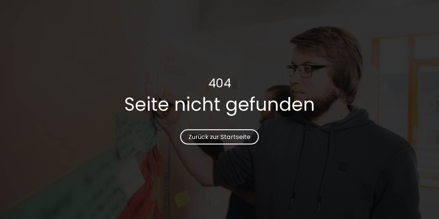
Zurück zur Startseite (219, 137)
